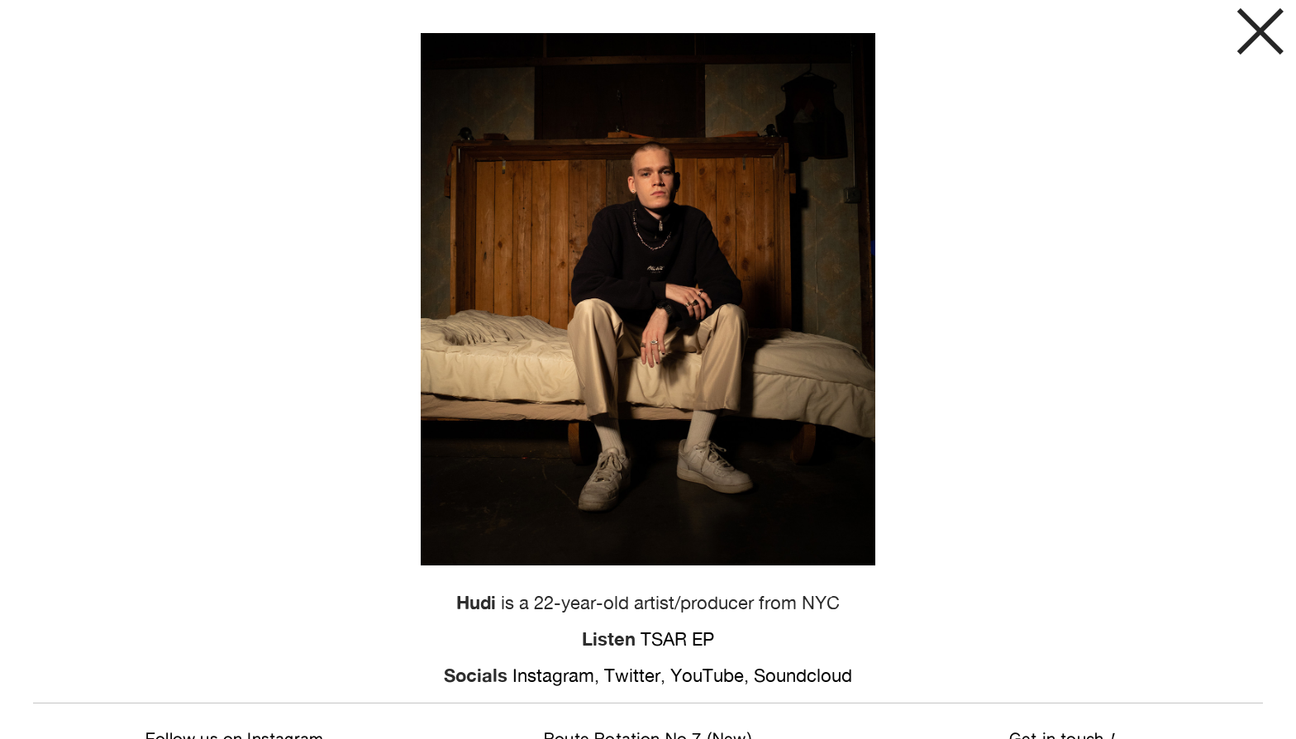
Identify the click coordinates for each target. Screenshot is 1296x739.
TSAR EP (677, 639)
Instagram (553, 675)
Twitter (632, 675)
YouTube (707, 675)
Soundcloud (803, 675)
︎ (1261, 35)
